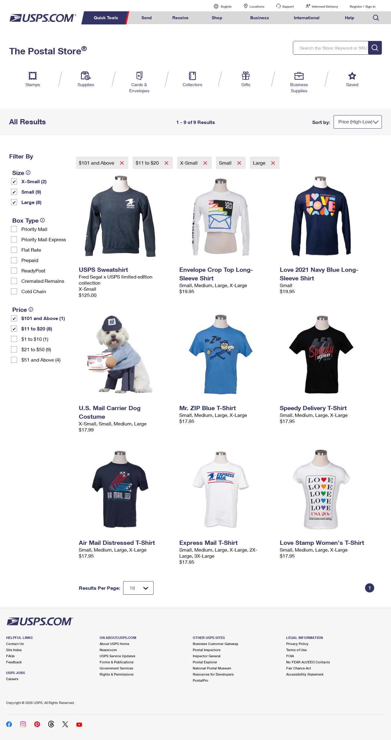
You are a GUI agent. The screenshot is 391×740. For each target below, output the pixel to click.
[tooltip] (28, 172)
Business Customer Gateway (215, 644)
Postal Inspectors (207, 650)
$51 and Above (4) (40, 360)
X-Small (189, 163)
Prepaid (29, 260)
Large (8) (31, 202)
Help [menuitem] (349, 17)
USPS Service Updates (117, 656)
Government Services (116, 668)
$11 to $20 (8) (36, 328)
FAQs (10, 656)
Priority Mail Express (43, 239)
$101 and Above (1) (43, 318)
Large (260, 163)
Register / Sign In (362, 6)
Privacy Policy (297, 644)
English (220, 6)
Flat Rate (31, 250)
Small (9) (31, 192)
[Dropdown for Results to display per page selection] (138, 588)
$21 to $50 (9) (36, 349)
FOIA (290, 656)
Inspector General (207, 656)
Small (226, 163)
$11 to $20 (148, 163)
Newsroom (108, 650)
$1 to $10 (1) (34, 339)
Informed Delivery (325, 6)
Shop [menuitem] (217, 17)
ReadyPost (33, 270)
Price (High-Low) (355, 121)
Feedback (14, 662)
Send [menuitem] (146, 17)
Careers (12, 679)
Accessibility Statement (304, 674)
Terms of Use (296, 650)
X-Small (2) (34, 181)
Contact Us (15, 644)
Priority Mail (34, 229)
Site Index (14, 650)
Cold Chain (33, 291)
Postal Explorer (205, 662)
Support (288, 6)
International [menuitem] (307, 17)
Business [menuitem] (259, 17)
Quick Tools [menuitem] (106, 17)
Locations (257, 6)
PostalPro (200, 680)
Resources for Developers (213, 674)
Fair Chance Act (298, 668)
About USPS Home (114, 644)
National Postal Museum (212, 668)
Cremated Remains (42, 281)
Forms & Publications (116, 662)
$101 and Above (97, 163)
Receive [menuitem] (180, 17)
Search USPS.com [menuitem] (376, 17)
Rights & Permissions (116, 674)
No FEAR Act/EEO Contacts (308, 662)
